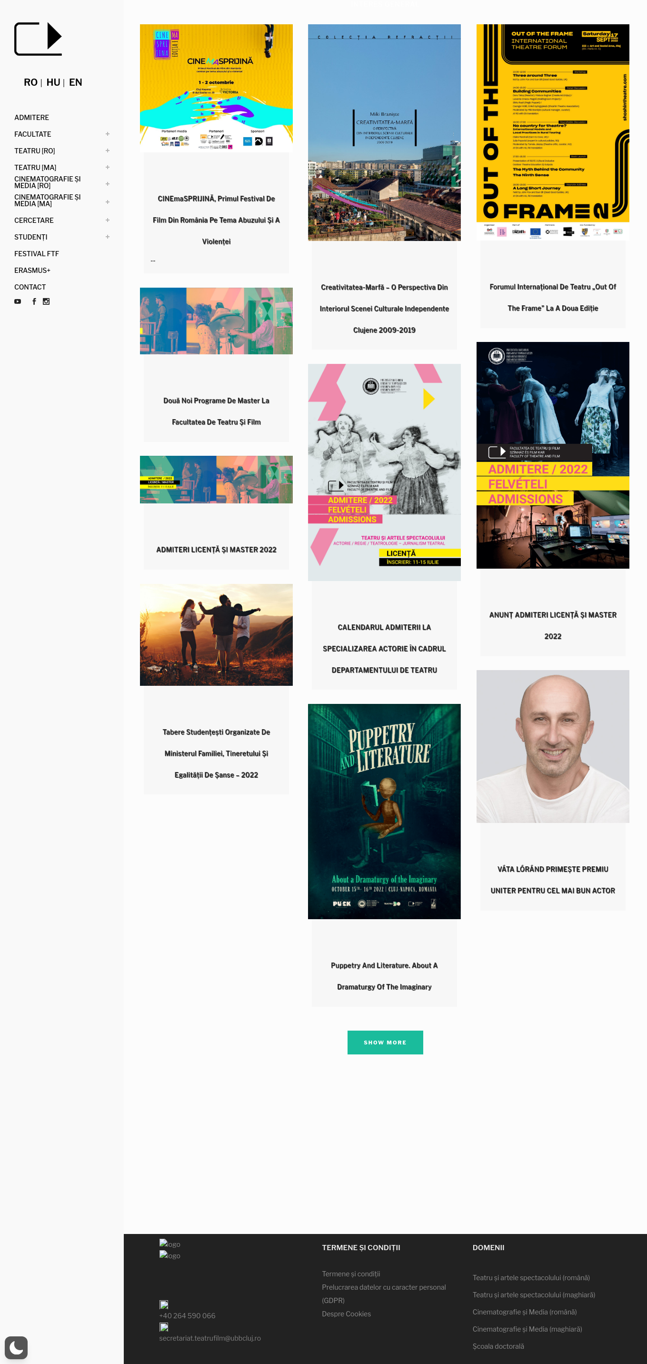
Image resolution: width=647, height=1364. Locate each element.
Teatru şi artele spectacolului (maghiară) (534, 1265)
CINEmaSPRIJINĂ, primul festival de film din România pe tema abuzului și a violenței (216, 219)
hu (53, 82)
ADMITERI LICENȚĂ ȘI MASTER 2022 (216, 549)
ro (31, 82)
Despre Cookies (346, 1284)
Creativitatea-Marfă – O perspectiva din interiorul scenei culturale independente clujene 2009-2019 (384, 308)
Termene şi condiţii (351, 1244)
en (75, 82)
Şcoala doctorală (498, 1317)
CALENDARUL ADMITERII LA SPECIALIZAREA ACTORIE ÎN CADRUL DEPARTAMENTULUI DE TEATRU (384, 648)
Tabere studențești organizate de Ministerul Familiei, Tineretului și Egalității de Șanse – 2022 (216, 753)
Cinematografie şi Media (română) (525, 1282)
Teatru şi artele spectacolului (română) (531, 1248)
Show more (385, 1042)
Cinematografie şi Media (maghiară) (527, 1299)
